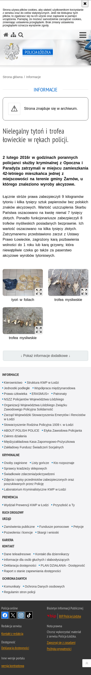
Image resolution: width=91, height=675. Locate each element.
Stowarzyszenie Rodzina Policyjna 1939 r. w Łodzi (38, 425)
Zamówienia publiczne (19, 526)
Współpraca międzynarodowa (54, 388)
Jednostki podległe (17, 388)
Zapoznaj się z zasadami (61, 642)
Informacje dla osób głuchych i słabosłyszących (36, 559)
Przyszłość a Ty (64, 505)
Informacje (33, 77)
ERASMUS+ (40, 393)
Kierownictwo (13, 382)
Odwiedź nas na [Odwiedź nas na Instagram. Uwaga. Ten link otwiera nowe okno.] (21, 615)
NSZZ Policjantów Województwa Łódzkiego (34, 399)
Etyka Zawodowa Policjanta (63, 430)
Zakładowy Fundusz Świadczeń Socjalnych (34, 447)
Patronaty (60, 393)
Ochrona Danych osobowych (45, 586)
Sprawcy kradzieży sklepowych (25, 468)
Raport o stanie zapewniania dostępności (32, 571)
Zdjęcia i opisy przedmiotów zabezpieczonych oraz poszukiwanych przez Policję (39, 482)
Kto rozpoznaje (64, 463)
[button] (82, 35)
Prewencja (10, 497)
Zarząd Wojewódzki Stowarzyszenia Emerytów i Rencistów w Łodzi (44, 417)
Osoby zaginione (15, 463)
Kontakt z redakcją (12, 633)
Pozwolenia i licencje (18, 532)
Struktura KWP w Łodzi (43, 382)
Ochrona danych (14, 578)
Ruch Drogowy (13, 512)
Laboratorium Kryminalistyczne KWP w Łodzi (35, 489)
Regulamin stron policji (19, 592)
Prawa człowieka (15, 393)
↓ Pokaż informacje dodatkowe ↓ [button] (45, 356)
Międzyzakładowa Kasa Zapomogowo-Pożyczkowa (39, 441)
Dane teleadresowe (17, 554)
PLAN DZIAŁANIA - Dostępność (63, 565)
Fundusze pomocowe (54, 526)
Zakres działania (15, 436)
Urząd (6, 518)
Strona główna (13, 77)
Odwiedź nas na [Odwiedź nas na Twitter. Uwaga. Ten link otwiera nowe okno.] (13, 615)
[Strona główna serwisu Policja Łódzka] (6, 34)
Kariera (7, 540)
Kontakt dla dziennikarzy (52, 554)
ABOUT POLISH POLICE (21, 430)
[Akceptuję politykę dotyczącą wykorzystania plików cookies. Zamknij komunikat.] (85, 3)
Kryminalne (11, 455)
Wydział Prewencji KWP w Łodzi (26, 505)
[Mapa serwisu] (13, 34)
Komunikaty (12, 586)
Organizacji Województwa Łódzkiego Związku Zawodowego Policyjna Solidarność (35, 407)
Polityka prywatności (59, 648)
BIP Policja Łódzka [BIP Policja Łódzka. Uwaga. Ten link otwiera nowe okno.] (70, 616)
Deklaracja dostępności (20, 565)
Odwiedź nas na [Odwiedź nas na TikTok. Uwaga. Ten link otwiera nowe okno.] (29, 615)
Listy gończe (40, 463)
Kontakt (8, 546)
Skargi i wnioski (48, 532)
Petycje (78, 526)
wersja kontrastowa (12, 665)
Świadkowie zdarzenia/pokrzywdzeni (29, 474)
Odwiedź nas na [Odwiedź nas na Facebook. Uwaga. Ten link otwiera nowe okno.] (4, 615)
